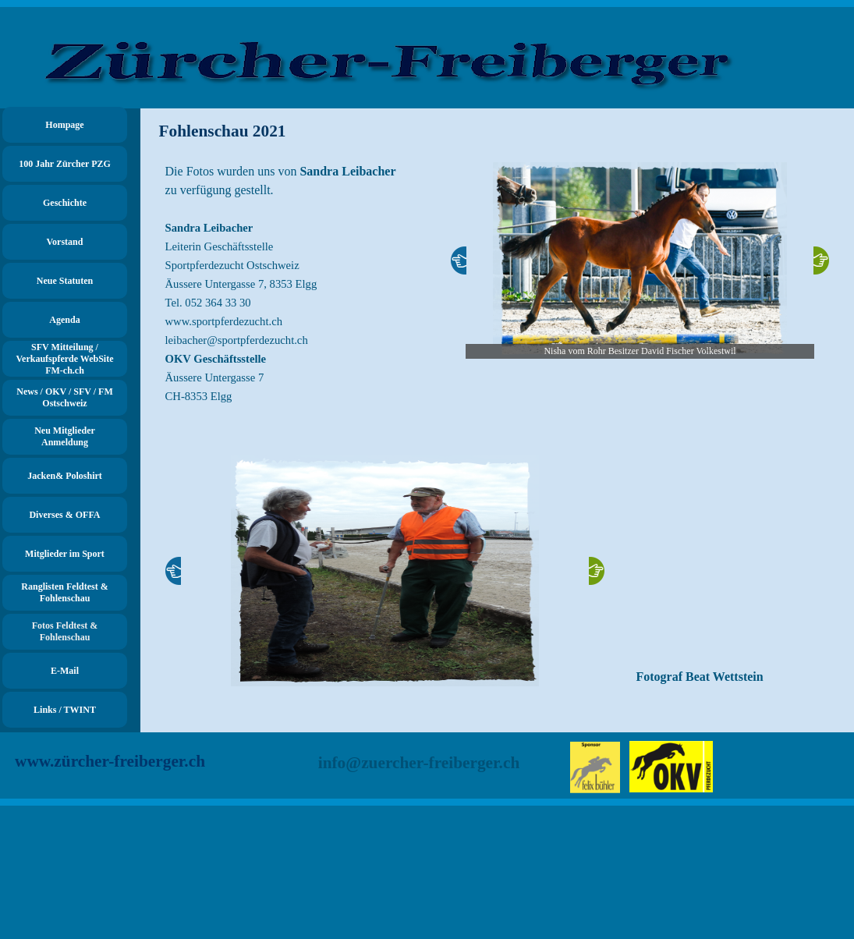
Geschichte (65, 202)
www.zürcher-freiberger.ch (110, 761)
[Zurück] (458, 260)
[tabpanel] (292, 293)
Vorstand (65, 241)
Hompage (64, 124)
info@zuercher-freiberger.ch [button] (419, 762)
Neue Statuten (65, 280)
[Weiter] (821, 260)
